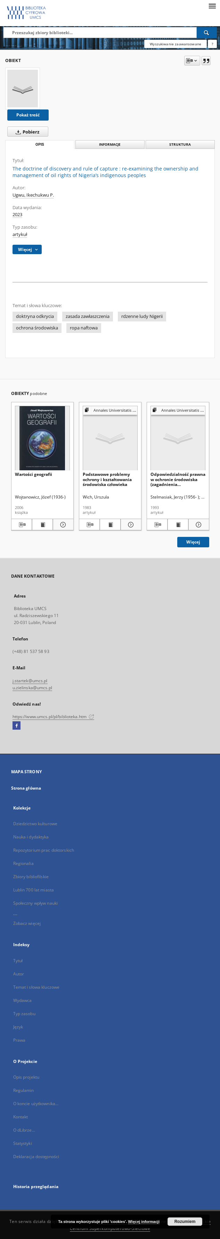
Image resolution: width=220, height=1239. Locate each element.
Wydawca (22, 1000)
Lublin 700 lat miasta (33, 890)
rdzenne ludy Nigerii (142, 316)
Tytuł (18, 961)
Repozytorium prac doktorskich (43, 850)
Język (18, 1027)
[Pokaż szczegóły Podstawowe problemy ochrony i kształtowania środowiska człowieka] (130, 524)
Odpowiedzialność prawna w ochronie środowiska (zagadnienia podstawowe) (177, 479)
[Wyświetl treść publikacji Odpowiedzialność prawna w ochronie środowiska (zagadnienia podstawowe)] (178, 524)
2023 (17, 215)
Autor (18, 974)
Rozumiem (185, 1221)
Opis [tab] (39, 144)
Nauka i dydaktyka (31, 837)
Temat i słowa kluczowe (36, 987)
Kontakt (20, 1117)
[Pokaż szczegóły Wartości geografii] (62, 524)
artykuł (20, 234)
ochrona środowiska (37, 328)
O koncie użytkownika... (36, 1104)
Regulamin (23, 1090)
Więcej (193, 542)
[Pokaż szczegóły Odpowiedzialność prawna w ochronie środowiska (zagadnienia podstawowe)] (198, 524)
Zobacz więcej (27, 923)
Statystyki (22, 1143)
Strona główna (26, 788)
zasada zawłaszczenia (87, 316)
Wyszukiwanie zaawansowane (175, 43)
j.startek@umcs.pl (30, 681)
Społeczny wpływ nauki (35, 903)
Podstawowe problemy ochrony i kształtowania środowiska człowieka (107, 479)
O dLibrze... (24, 1130)
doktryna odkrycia (35, 316)
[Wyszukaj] (207, 32)
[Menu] (212, 5)
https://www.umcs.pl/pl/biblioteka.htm (54, 717)
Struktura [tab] (180, 144)
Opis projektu (26, 1077)
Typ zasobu (24, 1014)
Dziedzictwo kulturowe (35, 824)
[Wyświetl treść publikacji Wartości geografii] (42, 524)
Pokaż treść (28, 115)
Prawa (19, 1040)
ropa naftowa (84, 328)
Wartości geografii (33, 474)
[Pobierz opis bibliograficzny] (21, 524)
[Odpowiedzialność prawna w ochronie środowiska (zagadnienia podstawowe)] (178, 438)
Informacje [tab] (110, 144)
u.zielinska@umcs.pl (32, 688)
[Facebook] (17, 726)
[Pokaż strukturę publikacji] (110, 410)
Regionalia (23, 863)
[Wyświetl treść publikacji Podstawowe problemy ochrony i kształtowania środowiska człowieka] (110, 524)
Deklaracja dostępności (36, 1157)
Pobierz (26, 132)
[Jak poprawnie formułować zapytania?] (212, 44)
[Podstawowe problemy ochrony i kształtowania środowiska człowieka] (110, 438)
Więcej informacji (144, 1221)
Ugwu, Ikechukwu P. (33, 195)
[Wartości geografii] (42, 438)
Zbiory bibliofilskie (31, 877)
